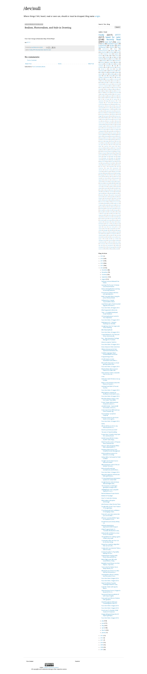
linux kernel (105, 178)
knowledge (118, 173)
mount (117, 185)
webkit (102, 79)
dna (99, 139)
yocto (112, 248)
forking (106, 149)
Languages (101, 102)
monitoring (111, 185)
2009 (101, 645)
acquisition (108, 104)
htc (111, 164)
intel (109, 91)
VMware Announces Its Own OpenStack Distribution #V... (109, 349)
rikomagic (115, 210)
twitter (100, 237)
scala (110, 213)
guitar (118, 161)
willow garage (111, 247)
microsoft (113, 59)
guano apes (112, 161)
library (107, 59)
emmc (100, 143)
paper (100, 75)
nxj (100, 190)
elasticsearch (116, 87)
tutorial (115, 95)
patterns (106, 196)
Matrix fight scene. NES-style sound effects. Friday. (109, 560)
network (100, 188)
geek (118, 153)
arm (106, 67)
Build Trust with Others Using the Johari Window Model (110, 297)
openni (106, 193)
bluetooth (112, 67)
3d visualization (115, 79)
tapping (119, 230)
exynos (113, 146)
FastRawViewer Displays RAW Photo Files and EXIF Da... (109, 556)
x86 (115, 65)
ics (105, 166)
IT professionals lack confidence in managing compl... (110, 511)
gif (104, 154)
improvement (115, 168)
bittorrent (114, 114)
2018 (101, 258)
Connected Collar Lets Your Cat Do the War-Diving (110, 541)
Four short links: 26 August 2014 (110, 332)
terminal (106, 232)
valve (101, 97)
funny (105, 72)
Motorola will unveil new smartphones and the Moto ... (110, 469)
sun (118, 227)
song (106, 95)
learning (117, 174)
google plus (113, 158)
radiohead (105, 203)
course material (103, 129)
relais (110, 206)
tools (113, 235)
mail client (118, 91)
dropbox (107, 141)
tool (100, 54)
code (114, 122)
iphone (100, 74)
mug (109, 186)
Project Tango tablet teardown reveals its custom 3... (109, 403)
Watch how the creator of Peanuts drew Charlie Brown (110, 442)
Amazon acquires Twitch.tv (108, 342)
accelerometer (102, 104)
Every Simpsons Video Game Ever (110, 347)
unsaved (101, 65)
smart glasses (112, 218)
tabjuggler (105, 230)
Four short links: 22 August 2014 (110, 366)
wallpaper (117, 243)
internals (101, 169)
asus (119, 80)
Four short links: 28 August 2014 (110, 307)
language (102, 174)
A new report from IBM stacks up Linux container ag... (110, 410)
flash (102, 149)
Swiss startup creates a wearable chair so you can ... (110, 373)
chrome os (104, 69)
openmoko (101, 193)
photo (115, 196)
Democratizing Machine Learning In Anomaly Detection (110, 289)
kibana (112, 91)
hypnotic (119, 164)
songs (113, 223)
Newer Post (28, 63)
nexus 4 (101, 92)
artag (114, 109)
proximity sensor (115, 201)
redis (106, 206)
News (117, 52)
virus (107, 242)
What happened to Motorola (109, 310)
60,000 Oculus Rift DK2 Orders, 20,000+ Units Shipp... (109, 439)
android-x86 (101, 107)
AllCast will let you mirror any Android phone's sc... (109, 426)
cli (114, 121)
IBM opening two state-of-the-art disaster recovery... (110, 465)
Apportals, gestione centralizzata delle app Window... (110, 475)
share (104, 216)
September (105, 277)
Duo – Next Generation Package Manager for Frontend (110, 339)
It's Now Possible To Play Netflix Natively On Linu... (110, 552)
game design (117, 151)
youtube (116, 248)
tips (109, 235)
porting (110, 75)
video (105, 97)
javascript (101, 64)
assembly (115, 80)
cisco (100, 121)
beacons (107, 112)
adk (107, 80)
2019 (101, 256)
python (117, 75)
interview (117, 169)
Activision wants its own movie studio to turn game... (109, 418)
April (103, 628)
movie (117, 64)
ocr (103, 190)
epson (107, 144)
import (107, 168)
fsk (100, 151)
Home (59, 63)
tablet (111, 230)
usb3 (109, 238)
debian (106, 134)
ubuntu (119, 77)
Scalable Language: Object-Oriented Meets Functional (109, 353)
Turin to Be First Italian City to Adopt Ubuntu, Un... (109, 567)
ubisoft (104, 237)
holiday (100, 164)
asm (118, 109)
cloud (116, 69)
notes (115, 188)
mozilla (105, 186)
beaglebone (113, 112)
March (104, 630)
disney (111, 137)
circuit (111, 69)
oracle (116, 193)
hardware (116, 72)
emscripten (105, 143)
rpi (115, 211)
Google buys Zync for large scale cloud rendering (110, 327)
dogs (115, 139)
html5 (104, 91)
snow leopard (109, 220)
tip (105, 235)
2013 (101, 635)
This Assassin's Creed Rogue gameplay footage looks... (109, 486)
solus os (108, 223)
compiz (117, 124)
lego (105, 176)
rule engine (104, 213)
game (111, 89)
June (103, 623)
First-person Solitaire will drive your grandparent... (109, 293)
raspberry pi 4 (116, 203)
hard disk (110, 163)
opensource (105, 49)
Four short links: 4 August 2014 (110, 618)
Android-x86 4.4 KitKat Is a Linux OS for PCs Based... (110, 533)
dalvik (119, 131)
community (116, 84)
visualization (103, 243)
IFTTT (28, 42)
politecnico (103, 52)
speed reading (108, 225)
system (116, 228)
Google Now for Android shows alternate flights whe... (110, 482)
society (101, 95)
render (119, 206)
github (112, 50)
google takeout (106, 159)
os (120, 193)
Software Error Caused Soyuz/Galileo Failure (108, 301)
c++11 (109, 82)
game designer (103, 153)
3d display (107, 99)
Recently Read (39, 49)
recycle (101, 206)
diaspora (102, 137)
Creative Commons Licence (50, 667)
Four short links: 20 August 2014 (110, 396)
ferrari (107, 89)
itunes (107, 171)
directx (116, 85)
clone (118, 121)
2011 (101, 640)
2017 (101, 261)
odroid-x (112, 190)
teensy (101, 232)
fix (99, 149)
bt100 (104, 117)
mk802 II (117, 183)
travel (117, 235)
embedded (101, 59)
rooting (101, 211)
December (105, 270)
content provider (106, 127)
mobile (112, 64)
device (111, 85)
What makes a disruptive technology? (108, 501)
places (110, 198)
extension (106, 146)
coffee (118, 122)
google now (105, 158)
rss (99, 213)
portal (115, 200)
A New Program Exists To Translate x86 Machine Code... (110, 530)
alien (108, 106)
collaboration (107, 124)
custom (114, 131)
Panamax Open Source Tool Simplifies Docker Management (110, 450)
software (113, 221)
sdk (111, 94)
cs (106, 131)
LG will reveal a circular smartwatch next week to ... (109, 359)
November (105, 272)
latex (112, 174)
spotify (114, 225)
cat (99, 119)
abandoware (116, 102)
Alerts (119, 50)
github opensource (110, 154)
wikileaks (115, 97)
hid (118, 163)
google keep (113, 156)
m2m (108, 179)
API (99, 80)
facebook (102, 62)
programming (102, 45)
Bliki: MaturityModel (106, 330)
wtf (106, 248)
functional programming (108, 151)
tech (113, 77)
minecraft (102, 183)
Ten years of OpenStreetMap (109, 432)
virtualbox (117, 240)
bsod (101, 117)
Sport (119, 47)
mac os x (117, 179)
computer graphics (103, 126)
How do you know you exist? (109, 429)
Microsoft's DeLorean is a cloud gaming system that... (110, 363)
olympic (104, 191)
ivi (111, 171)
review (110, 210)
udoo (119, 95)
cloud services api (102, 122)
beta (101, 82)
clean (104, 121)
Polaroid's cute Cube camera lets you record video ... (110, 515)
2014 (101, 268)
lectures (100, 176)
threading (105, 233)
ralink (110, 203)
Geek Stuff (108, 42)
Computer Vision (107, 54)
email (117, 141)
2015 (101, 265)
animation (104, 60)
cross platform (116, 129)
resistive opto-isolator (110, 208)
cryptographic (101, 131)
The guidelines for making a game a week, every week (110, 537)
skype (119, 216)
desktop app (106, 136)
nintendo (106, 188)
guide (115, 89)
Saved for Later (47, 49)
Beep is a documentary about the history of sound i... (110, 383)
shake (100, 216)
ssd (118, 225)
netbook (117, 186)
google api (106, 156)
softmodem (106, 221)
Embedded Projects (112, 43)
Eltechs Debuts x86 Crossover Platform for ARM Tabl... (109, 369)
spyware (110, 95)
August (104, 279)
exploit (100, 89)
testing (111, 232)
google (112, 45)
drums (101, 87)
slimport (106, 218)
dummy (112, 141)
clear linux (109, 121)
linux (103, 43)
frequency (118, 149)
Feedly (31, 49)
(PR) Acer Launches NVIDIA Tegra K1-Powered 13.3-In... (110, 518)
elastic (110, 87)
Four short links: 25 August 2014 (110, 344)
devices (119, 136)
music (115, 49)
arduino (101, 55)
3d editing (114, 99)
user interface (116, 238)
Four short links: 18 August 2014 (110, 421)
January (104, 632)
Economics (112, 101)
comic (113, 124)
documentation (105, 139)
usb (105, 238)
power (119, 200)
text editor (117, 232)
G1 (118, 101)
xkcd (120, 97)
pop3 (111, 200)
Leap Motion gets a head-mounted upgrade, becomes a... (110, 304)
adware (114, 104)
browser (111, 60)
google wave (113, 159)
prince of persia (103, 201)
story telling (112, 227)
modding (112, 74)
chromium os (116, 119)
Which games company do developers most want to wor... (110, 393)
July (103, 621)
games (117, 62)
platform (100, 200)
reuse (106, 210)
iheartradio (111, 166)
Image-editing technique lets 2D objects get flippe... (110, 615)
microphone (112, 181)
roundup (111, 211)
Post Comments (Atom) (38, 66)
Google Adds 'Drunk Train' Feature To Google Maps (110, 507)
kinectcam (112, 173)
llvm (111, 178)
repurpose (102, 208)
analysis (117, 106)
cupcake (110, 131)
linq (99, 178)
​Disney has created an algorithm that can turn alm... (110, 545)
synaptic (111, 228)
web (113, 57)
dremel (119, 139)
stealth (100, 227)
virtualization (101, 242)
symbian (106, 228)
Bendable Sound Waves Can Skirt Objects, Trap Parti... (110, 564)
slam (101, 218)
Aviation (103, 80)
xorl (109, 248)
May (103, 625)
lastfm (107, 174)
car (114, 117)
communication (108, 84)
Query (103, 423)
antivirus (108, 107)
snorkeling (102, 220)
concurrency (111, 126)
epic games (101, 144)
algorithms (102, 106)
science (114, 213)
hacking (104, 163)
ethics (111, 144)
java (105, 55)
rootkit (106, 211)
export (100, 146)
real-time (119, 205)
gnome (100, 156)
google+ (119, 159)
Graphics (116, 54)
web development (109, 245)
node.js (117, 55)
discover (107, 137)
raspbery (107, 205)
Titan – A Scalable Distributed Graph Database (109, 313)
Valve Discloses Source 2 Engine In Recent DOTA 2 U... (110, 591)
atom (100, 111)
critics (110, 129)
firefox (119, 70)
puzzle (100, 203)
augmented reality (110, 111)
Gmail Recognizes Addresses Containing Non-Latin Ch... (109, 602)
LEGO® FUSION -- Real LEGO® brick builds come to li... (109, 407)
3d (99, 60)
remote (114, 206)
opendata (117, 191)
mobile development (103, 185)
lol (104, 179)
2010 (101, 642)
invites (100, 171)
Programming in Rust (107, 356)
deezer (110, 134)
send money (116, 215)
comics (119, 42)
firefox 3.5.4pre (116, 148)
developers (101, 70)
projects (101, 57)
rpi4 (118, 211)
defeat (115, 134)
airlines (119, 104)
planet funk (116, 198)
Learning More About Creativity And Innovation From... (110, 575)
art (110, 80)
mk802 (112, 183)
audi (103, 111)
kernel (106, 64)
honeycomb (105, 164)
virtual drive (110, 240)
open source (107, 92)
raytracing (113, 205)
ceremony (103, 119)
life (112, 55)
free (101, 72)
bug (108, 117)
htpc (114, 164)
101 (101, 99)
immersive (101, 168)
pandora (102, 195)
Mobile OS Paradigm (107, 495)
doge (111, 139)
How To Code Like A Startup (109, 498)
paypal (111, 196)
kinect (106, 74)
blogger (100, 116)
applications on (107, 109)
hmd (101, 91)
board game (106, 116)
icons (101, 166)
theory (100, 233)
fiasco (110, 148)
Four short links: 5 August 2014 (110, 608)
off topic (117, 190)
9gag (107, 101)
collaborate (101, 124)
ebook (106, 87)
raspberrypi (101, 205)
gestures (100, 154)
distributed (117, 137)
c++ (111, 117)
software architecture (104, 77)
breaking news (117, 116)
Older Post (91, 63)
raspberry (103, 94)
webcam (109, 97)
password (101, 196)
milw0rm (119, 181)
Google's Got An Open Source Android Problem (109, 461)
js (108, 55)
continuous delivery (116, 127)
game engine (110, 62)
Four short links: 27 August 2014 (110, 320)
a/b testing (108, 102)
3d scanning (108, 79)
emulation (111, 143)
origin (97, 16)
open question (110, 191)
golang (110, 72)
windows (108, 65)
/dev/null (32, 8)
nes (118, 74)
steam (105, 227)
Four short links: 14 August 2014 (110, 472)
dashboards (102, 133)
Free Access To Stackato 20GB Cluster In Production (109, 611)
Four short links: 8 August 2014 (110, 578)
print (109, 201)
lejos (108, 176)
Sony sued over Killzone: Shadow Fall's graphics (110, 599)
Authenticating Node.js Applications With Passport (109, 526)
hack (100, 163)
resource (119, 208)
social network (117, 94)
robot (108, 94)
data (108, 133)
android (111, 47)
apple (113, 107)
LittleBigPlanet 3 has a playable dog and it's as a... (109, 490)
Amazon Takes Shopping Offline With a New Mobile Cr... (110, 446)
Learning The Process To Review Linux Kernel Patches (110, 285)
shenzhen (109, 216)
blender (105, 82)
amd (112, 106)
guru (119, 89)
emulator (117, 143)
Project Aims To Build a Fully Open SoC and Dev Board (110, 435)
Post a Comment (32, 60)
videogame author (102, 240)
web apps (101, 245)
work (117, 57)
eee (107, 70)
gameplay (110, 153)
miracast (107, 183)
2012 (101, 638)
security (107, 57)
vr (118, 59)
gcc (114, 153)
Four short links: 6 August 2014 (110, 605)
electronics (112, 70)
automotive (118, 111)
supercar (100, 228)
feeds (106, 148)
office (100, 191)
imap (117, 166)
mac (112, 179)
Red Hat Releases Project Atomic (110, 493)
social (115, 220)
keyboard (106, 173)
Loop (102, 376)
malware (100, 181)
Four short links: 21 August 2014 (110, 390)
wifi (106, 247)
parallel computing (115, 195)
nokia (110, 188)
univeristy (113, 237)
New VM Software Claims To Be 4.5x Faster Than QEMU (110, 399)
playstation (106, 200)
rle (120, 210)
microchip (106, 181)
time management (113, 233)
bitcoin (108, 114)
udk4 (109, 237)
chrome (119, 67)
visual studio (117, 242)
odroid (107, 190)
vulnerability (110, 243)
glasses (117, 154)
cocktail (109, 122)
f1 (103, 89)
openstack (111, 193)
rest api (101, 210)
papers (107, 195)
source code (101, 225)
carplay (117, 117)
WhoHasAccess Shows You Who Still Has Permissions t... (110, 571)
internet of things (109, 169)
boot (111, 116)
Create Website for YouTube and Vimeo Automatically (110, 335)
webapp (117, 245)
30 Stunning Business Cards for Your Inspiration (110, 317)
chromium (114, 82)
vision (111, 242)
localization (116, 178)
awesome (102, 112)
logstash (100, 179)
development (113, 136)
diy (120, 85)
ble (118, 114)
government (102, 161)
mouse (100, 186)
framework (112, 149)
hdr (115, 163)
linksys (117, 176)
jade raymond (116, 171)
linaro (112, 176)
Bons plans (111, 52)
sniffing (119, 218)
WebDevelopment (103, 50)
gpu (107, 161)
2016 (101, 263)
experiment (118, 60)
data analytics (114, 133)
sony (118, 223)
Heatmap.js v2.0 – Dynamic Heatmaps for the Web (108, 323)
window (117, 247)
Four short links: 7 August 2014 (110, 580)
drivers (101, 141)
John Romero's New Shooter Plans (110, 504)
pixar (105, 75)
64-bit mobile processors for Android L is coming (109, 454)
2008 (101, 647)
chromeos (109, 119)
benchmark (102, 114)
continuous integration (104, 85)
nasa (113, 186)
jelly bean (101, 173)
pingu (105, 198)
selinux (110, 215)
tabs (115, 230)
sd (106, 215)
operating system (115, 92)
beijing (119, 112)
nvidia (119, 188)
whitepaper (101, 247)
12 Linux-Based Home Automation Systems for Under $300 (110, 479)
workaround (101, 248)
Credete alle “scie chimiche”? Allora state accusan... (110, 549)
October (104, 274)
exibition (117, 144)
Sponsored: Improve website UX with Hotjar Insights (110, 595)
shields (114, 216)
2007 (101, 649)
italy (104, 171)
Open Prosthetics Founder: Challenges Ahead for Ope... (109, 583)
